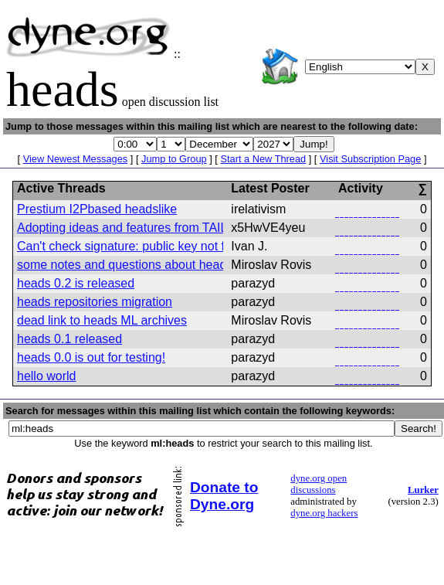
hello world (46, 376)
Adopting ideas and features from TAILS (126, 227)
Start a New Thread (263, 159)
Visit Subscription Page (370, 159)
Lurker (423, 490)
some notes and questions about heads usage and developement (196, 264)
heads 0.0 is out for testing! (91, 357)
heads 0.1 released (69, 338)
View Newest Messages (75, 159)
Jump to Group (174, 159)
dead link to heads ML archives (102, 320)
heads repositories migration (94, 301)
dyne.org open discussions (318, 484)
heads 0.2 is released (75, 283)
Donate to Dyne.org (224, 495)
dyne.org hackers (324, 513)
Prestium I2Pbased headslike (97, 209)
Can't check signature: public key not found (135, 246)
